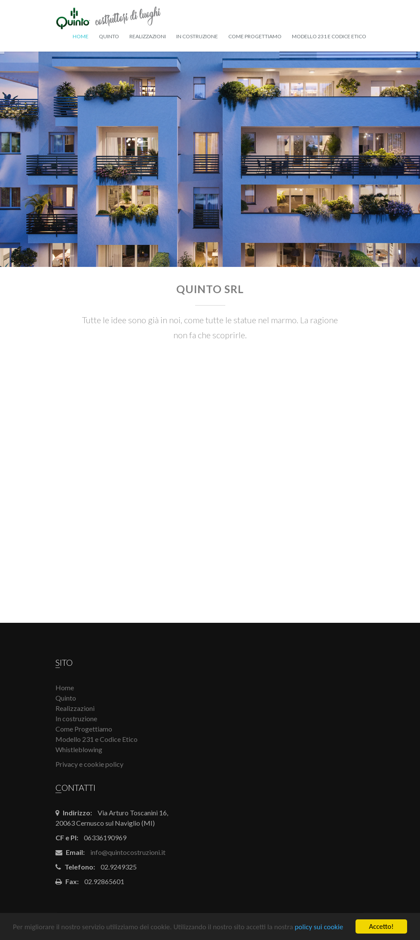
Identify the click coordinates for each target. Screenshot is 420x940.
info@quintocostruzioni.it (128, 852)
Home (81, 36)
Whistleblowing (78, 749)
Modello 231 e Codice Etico (329, 36)
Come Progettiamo (255, 36)
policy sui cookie (318, 927)
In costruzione (197, 36)
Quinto (109, 36)
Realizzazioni (147, 36)
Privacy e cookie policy (89, 764)
